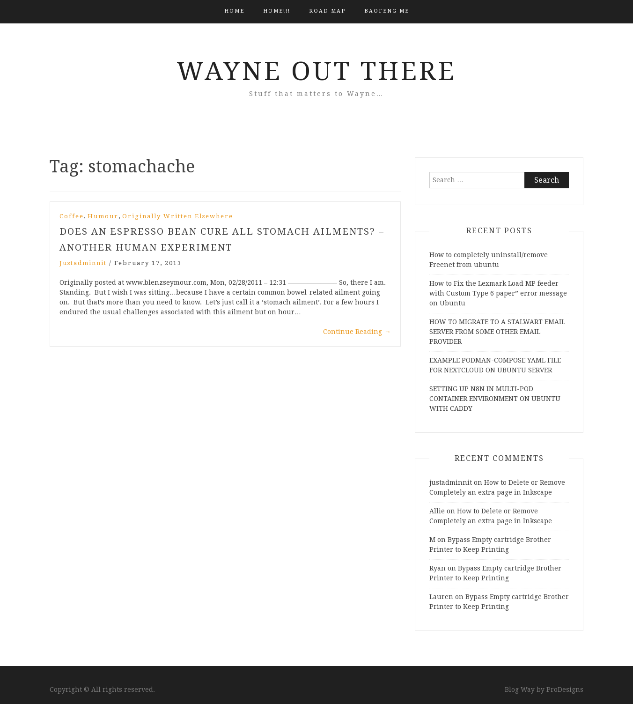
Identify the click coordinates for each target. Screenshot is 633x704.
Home (234, 11)
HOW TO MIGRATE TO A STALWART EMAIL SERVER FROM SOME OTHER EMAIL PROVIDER (497, 331)
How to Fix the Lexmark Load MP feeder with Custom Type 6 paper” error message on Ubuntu (498, 293)
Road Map (327, 11)
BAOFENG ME (386, 11)
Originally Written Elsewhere (177, 216)
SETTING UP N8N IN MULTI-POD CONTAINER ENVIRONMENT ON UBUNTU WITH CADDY (494, 398)
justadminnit (83, 263)
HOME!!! (276, 11)
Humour (103, 216)
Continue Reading (357, 331)
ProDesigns (564, 689)
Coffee (71, 216)
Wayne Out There (316, 71)
